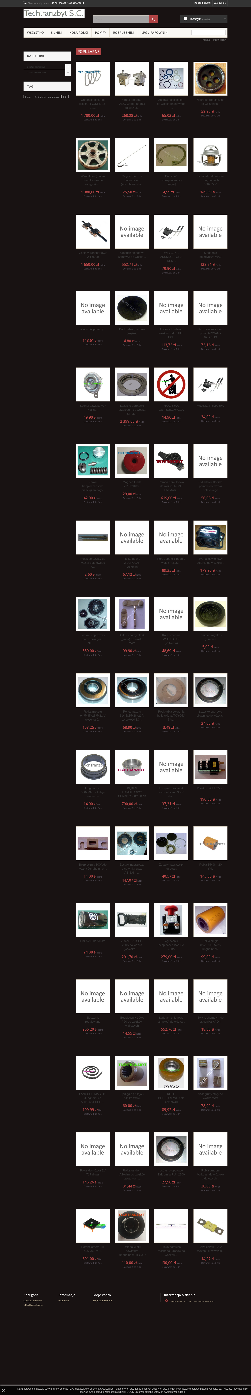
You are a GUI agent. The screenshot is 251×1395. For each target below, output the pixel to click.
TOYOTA (61, 182)
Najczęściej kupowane (70, 1309)
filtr (65, 177)
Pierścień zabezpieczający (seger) (171, 180)
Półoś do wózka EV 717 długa (92, 1172)
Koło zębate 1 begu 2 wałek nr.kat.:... (171, 560)
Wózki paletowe (35, 94)
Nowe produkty (66, 1305)
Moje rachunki (100, 1305)
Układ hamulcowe (36, 72)
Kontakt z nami (203, 3)
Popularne (89, 51)
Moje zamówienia (102, 1300)
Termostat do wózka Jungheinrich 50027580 (210, 180)
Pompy (100, 32)
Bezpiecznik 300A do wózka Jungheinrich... (93, 866)
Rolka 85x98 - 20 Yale (210, 866)
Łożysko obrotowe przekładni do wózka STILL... (132, 409)
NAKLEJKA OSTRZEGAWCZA (171, 407)
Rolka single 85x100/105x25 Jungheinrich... (210, 945)
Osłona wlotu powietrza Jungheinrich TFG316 (132, 1251)
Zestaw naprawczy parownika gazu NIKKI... (93, 639)
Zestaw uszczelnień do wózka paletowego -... (171, 104)
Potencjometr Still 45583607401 (92, 1249)
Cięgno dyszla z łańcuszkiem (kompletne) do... (132, 180)
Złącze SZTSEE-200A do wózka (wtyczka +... (132, 945)
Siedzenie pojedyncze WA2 (210, 255)
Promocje (63, 1300)
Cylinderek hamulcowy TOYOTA (42, 193)
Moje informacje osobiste (106, 1314)
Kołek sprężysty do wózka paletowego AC (92, 562)
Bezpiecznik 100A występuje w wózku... (211, 1249)
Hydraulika (32, 99)
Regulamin (64, 1327)
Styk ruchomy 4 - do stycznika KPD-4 (210, 1019)
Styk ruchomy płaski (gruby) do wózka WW (132, 639)
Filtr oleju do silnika (92, 941)
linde (28, 177)
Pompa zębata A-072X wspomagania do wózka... (132, 104)
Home (61, 1323)
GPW (36, 187)
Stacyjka (48, 182)
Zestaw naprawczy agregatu (171, 866)
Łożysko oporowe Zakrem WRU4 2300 (171, 1172)
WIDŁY (30, 153)
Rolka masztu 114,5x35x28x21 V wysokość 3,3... (132, 715)
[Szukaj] (153, 19)
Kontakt (206, 39)
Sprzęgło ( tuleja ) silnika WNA (132, 1096)
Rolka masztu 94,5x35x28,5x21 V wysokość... (93, 715)
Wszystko (35, 32)
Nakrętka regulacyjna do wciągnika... (211, 101)
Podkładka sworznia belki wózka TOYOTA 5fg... (171, 715)
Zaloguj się (220, 3)
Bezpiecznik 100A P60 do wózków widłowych (132, 1021)
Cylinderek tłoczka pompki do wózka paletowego (211, 486)
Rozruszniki (123, 32)
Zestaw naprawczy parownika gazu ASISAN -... (132, 868)
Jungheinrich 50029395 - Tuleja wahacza (93, 792)
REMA (30, 110)
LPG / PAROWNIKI (154, 32)
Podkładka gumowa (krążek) (132, 331)
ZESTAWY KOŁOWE (37, 121)
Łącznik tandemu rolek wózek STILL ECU (171, 333)
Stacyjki (31, 126)
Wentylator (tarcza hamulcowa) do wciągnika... (93, 180)
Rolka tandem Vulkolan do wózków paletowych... (132, 1174)
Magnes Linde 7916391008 (132, 484)
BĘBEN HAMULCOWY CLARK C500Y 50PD (132, 792)
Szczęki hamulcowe (53, 187)
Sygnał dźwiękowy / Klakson (93, 407)
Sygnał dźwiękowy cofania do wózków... (210, 560)
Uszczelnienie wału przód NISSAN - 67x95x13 (210, 333)
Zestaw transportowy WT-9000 (93, 255)
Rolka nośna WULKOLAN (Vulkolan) (132, 562)
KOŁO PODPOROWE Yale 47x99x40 (171, 1098)
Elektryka (32, 148)
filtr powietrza (32, 182)
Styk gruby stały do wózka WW (210, 1096)
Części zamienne (36, 67)
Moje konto (102, 1295)
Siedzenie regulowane (93, 1019)
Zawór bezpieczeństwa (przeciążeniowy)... (93, 486)
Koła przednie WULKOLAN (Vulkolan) (171, 639)
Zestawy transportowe (39, 142)
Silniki (56, 32)
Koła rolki (78, 32)
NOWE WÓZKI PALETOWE (41, 115)
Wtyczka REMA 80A (210, 405)
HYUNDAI (32, 137)
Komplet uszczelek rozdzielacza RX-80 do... (171, 792)
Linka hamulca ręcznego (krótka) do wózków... (171, 1251)
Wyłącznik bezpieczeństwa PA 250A (171, 945)
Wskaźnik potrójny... (93, 329)
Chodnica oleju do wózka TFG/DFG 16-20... (93, 104)
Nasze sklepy (65, 1314)
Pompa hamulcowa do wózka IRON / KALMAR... (171, 486)
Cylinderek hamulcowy (47, 177)
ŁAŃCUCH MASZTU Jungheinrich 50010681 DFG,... (93, 1098)
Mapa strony (219, 39)
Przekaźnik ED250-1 (210, 788)
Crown (30, 131)
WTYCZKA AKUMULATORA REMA (171, 257)
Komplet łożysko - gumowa (210, 637)
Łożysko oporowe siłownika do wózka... (211, 713)
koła (27, 187)
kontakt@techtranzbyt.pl (190, 1319)
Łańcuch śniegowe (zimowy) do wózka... (132, 255)
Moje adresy (99, 1309)
